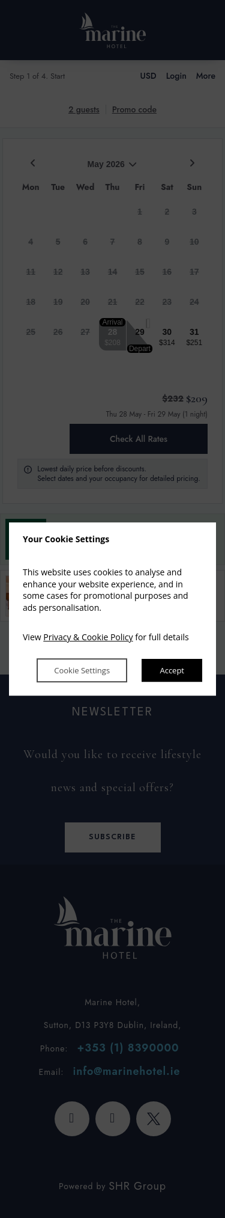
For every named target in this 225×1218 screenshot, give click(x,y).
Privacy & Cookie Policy (88, 637)
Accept (172, 670)
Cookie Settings (81, 670)
